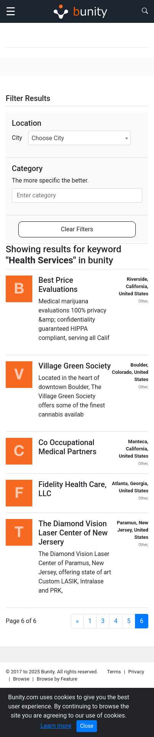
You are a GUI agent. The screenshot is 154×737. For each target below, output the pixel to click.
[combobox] (79, 138)
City (17, 137)
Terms (114, 672)
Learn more (55, 725)
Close (86, 726)
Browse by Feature (57, 679)
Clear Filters (77, 229)
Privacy (136, 672)
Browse (21, 679)
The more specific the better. (50, 180)
